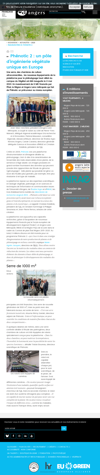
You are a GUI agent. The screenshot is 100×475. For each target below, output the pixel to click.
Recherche (13, 43)
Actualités (24, 43)
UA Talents (12, 453)
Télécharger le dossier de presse (77, 199)
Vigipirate (76, 457)
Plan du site (25, 447)
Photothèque (59, 453)
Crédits (52, 447)
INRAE (49, 189)
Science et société (71, 64)
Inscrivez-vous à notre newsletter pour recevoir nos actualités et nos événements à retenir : (46, 422)
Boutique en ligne (28, 453)
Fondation (45, 453)
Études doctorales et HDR (75, 70)
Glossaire (12, 447)
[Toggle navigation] (95, 11)
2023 (33, 43)
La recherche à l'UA (72, 60)
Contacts (63, 447)
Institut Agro (37, 189)
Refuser (88, 7)
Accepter (75, 7)
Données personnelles (58, 457)
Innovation (68, 67)
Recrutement (39, 447)
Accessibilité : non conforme (21, 449)
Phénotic (25, 152)
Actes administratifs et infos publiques (26, 457)
